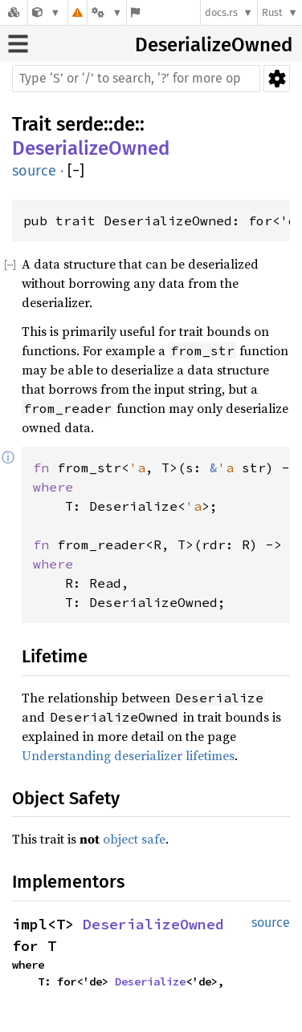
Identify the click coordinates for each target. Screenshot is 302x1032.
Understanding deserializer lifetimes (128, 755)
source (34, 171)
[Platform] (107, 12)
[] (75, 171)
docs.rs (221, 12)
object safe (134, 839)
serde (80, 124)
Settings (276, 78)
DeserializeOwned (213, 45)
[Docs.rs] (13, 12)
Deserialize (150, 981)
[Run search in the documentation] (136, 78)
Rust (272, 12)
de (124, 124)
